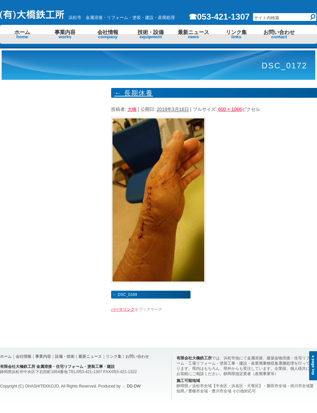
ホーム (22, 34)
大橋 (132, 109)
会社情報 (108, 34)
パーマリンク (123, 309)
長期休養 (133, 92)
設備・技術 (65, 356)
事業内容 (65, 34)
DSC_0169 (127, 294)
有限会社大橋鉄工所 (194, 358)
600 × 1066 (230, 109)
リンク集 (236, 34)
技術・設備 (150, 34)
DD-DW (134, 386)
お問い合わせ (279, 34)
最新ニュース (193, 34)
